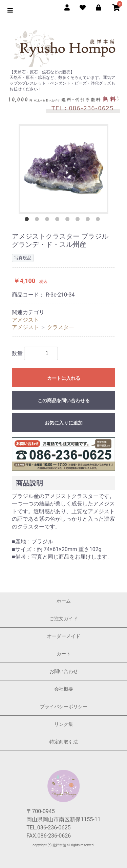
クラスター (60, 327)
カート (64, 653)
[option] (63, 169)
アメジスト (25, 320)
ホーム (64, 601)
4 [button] (58, 220)
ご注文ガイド (63, 618)
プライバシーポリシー (63, 706)
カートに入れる (63, 378)
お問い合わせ (63, 671)
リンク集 (63, 724)
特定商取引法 (63, 741)
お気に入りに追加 (64, 423)
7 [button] (89, 220)
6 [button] (79, 220)
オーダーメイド (63, 636)
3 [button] (48, 220)
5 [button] (68, 220)
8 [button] (99, 220)
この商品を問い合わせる (64, 400)
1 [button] (28, 220)
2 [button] (38, 220)
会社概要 (63, 689)
